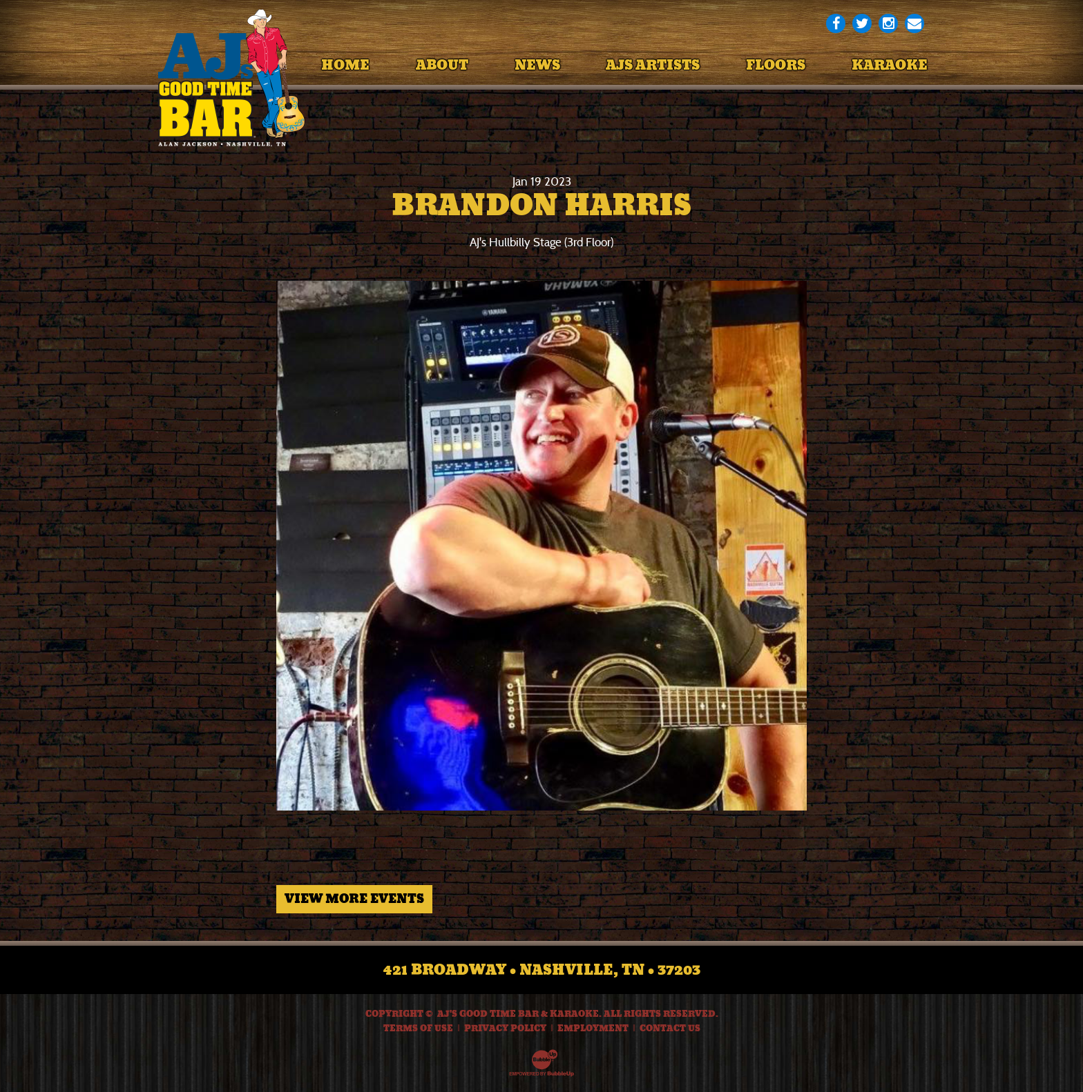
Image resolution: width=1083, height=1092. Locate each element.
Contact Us (670, 1028)
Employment (593, 1028)
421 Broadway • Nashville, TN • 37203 (541, 970)
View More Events (354, 899)
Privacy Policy (505, 1028)
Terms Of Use (418, 1028)
